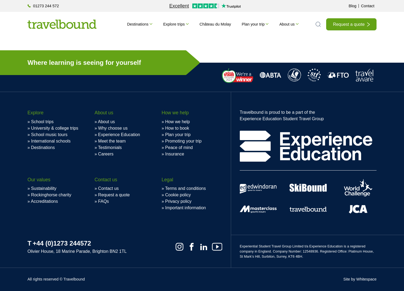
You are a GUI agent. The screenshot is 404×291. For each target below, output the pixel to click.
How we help (177, 121)
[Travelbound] (61, 24)
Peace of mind (179, 147)
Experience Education (119, 134)
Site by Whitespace (360, 279)
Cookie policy (178, 195)
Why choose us (112, 128)
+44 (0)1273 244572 (62, 243)
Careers (105, 154)
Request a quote (348, 24)
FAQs (103, 201)
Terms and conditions (185, 188)
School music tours (49, 134)
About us (287, 24)
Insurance (174, 154)
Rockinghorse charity (51, 195)
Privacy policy (178, 201)
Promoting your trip (183, 141)
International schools (51, 141)
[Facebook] (192, 247)
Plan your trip (253, 24)
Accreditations (44, 201)
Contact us (108, 188)
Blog (353, 6)
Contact (367, 6)
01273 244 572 (46, 6)
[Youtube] (217, 247)
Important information (185, 207)
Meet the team (112, 141)
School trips (42, 121)
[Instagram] (179, 247)
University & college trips (54, 128)
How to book (177, 128)
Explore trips (174, 24)
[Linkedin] (204, 247)
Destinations (137, 24)
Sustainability (43, 188)
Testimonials (110, 147)
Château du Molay (215, 24)
